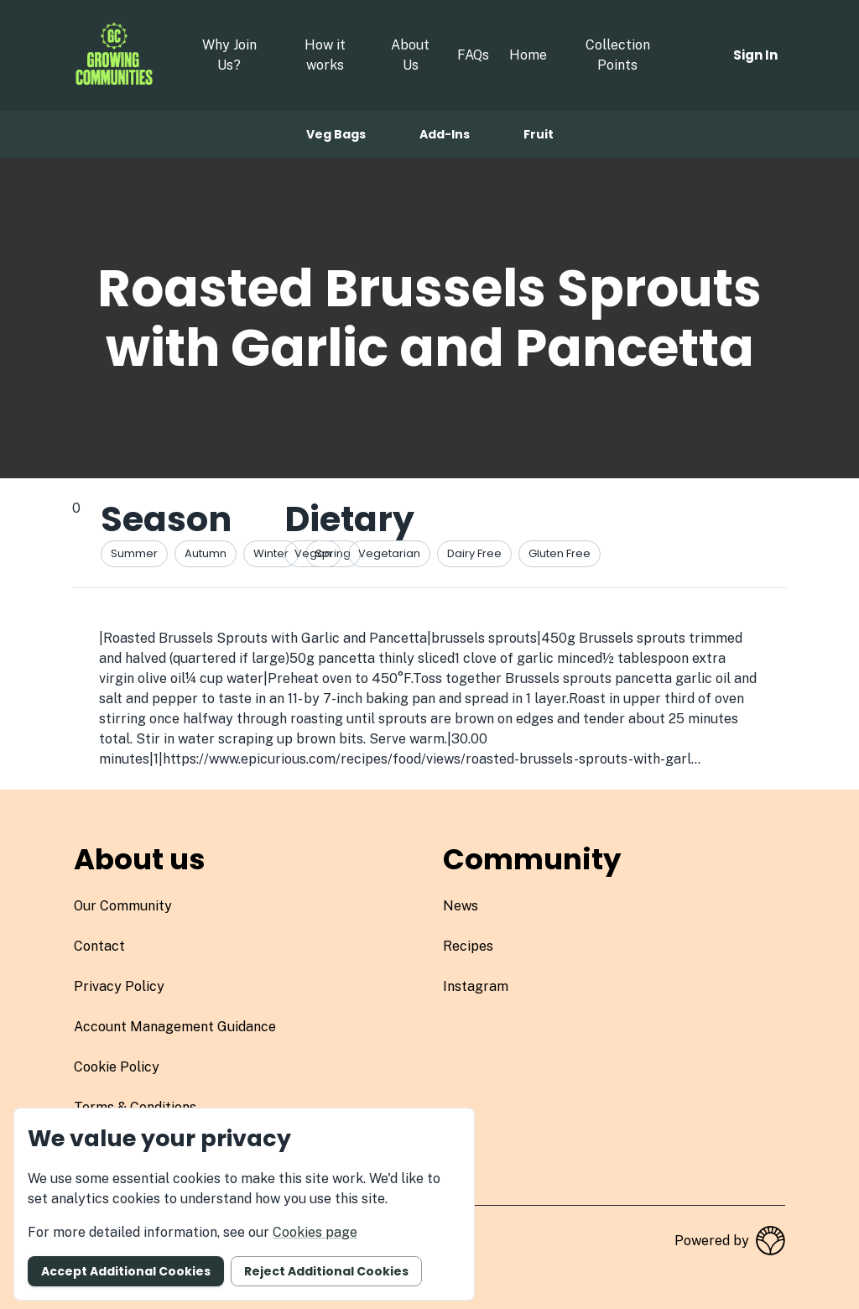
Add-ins (444, 134)
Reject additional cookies (326, 1271)
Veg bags (336, 134)
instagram (475, 986)
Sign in (755, 55)
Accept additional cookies (126, 1271)
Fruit (538, 134)
